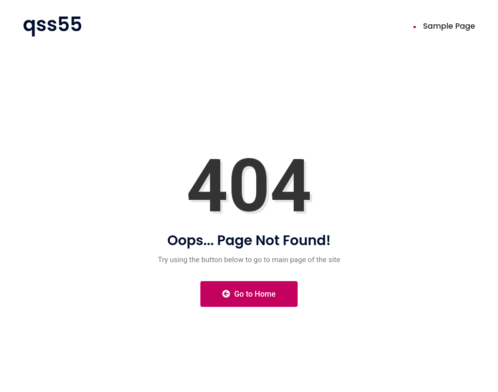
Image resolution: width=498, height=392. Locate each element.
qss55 (52, 24)
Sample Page (449, 26)
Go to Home (248, 294)
